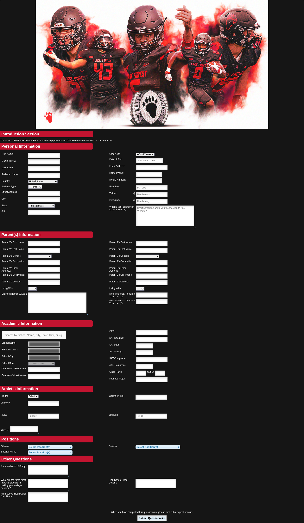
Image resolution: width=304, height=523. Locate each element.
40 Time (5, 430)
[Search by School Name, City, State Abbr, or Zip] (34, 335)
